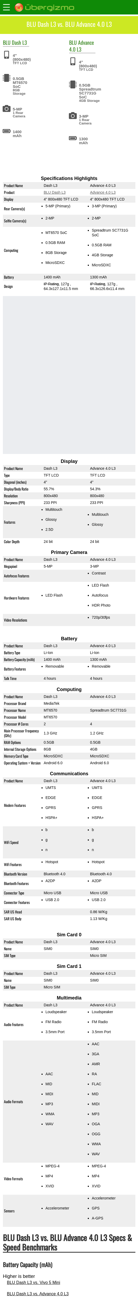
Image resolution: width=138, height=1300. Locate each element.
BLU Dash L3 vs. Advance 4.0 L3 (38, 1294)
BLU (7, 42)
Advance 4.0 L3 (81, 45)
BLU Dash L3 (54, 192)
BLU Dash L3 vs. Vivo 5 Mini (33, 1282)
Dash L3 (19, 42)
